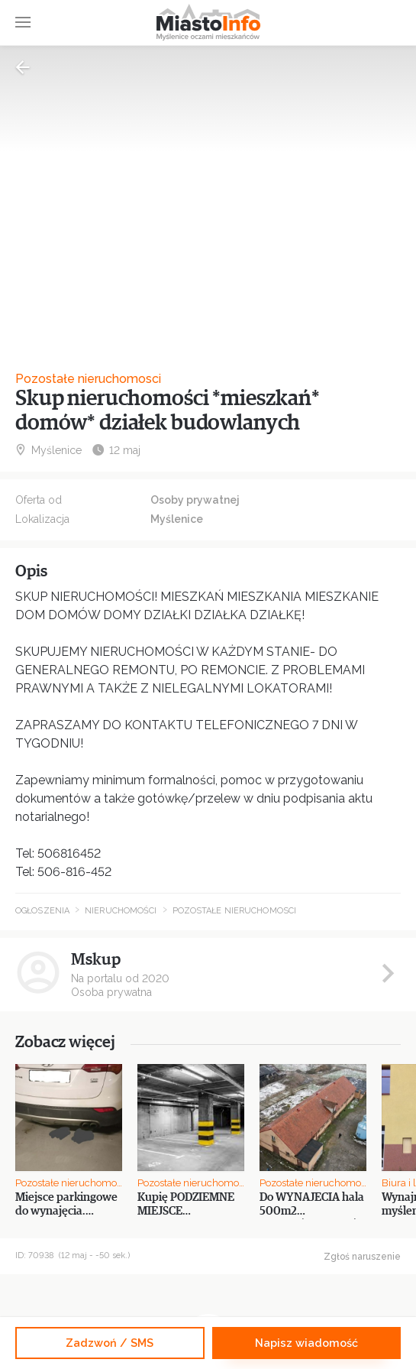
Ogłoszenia (42, 911)
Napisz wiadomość (306, 1342)
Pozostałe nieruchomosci (88, 378)
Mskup (96, 960)
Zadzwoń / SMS (109, 1342)
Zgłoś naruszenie (362, 1256)
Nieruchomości (120, 911)
